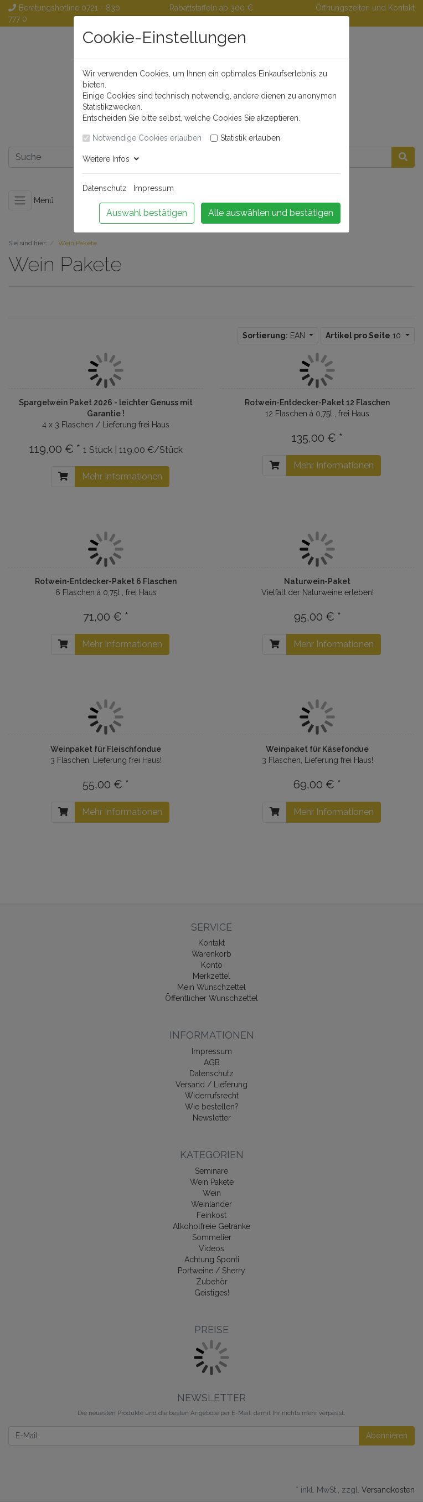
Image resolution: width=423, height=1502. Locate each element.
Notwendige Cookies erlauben (147, 137)
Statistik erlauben (250, 137)
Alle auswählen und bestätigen (270, 213)
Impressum (153, 188)
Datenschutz (104, 188)
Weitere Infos (110, 158)
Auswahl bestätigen (146, 213)
